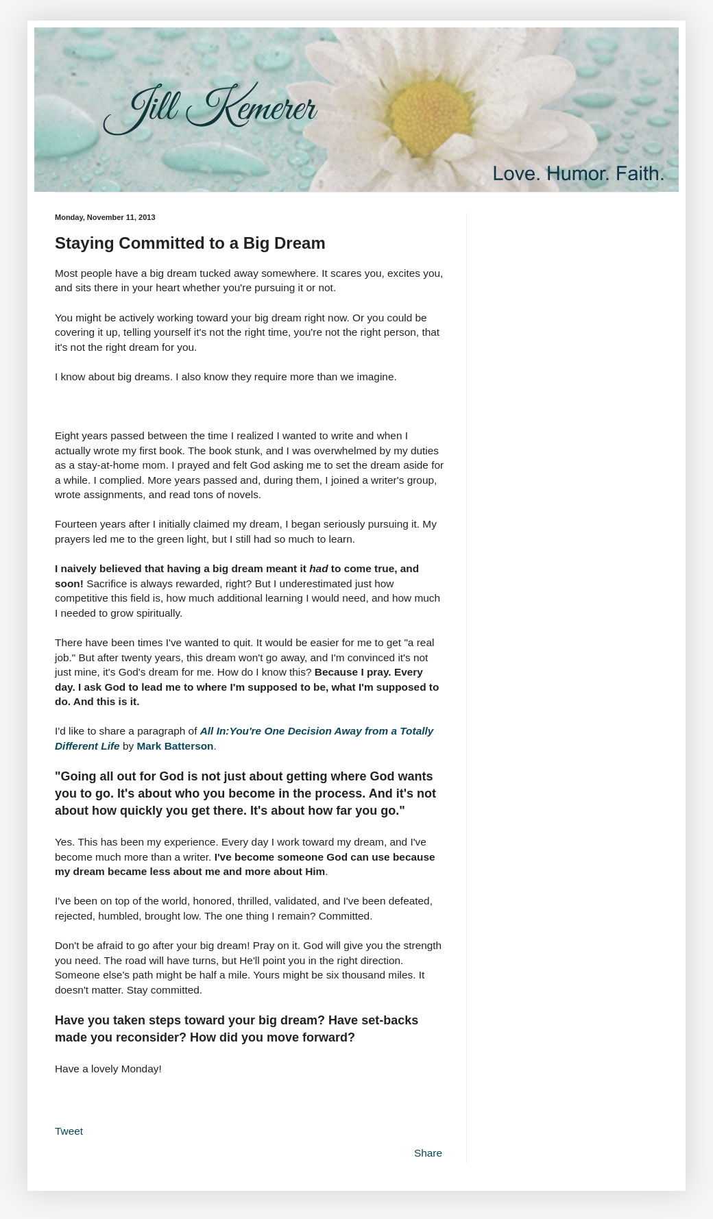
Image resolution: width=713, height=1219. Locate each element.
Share (428, 1153)
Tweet (69, 1131)
